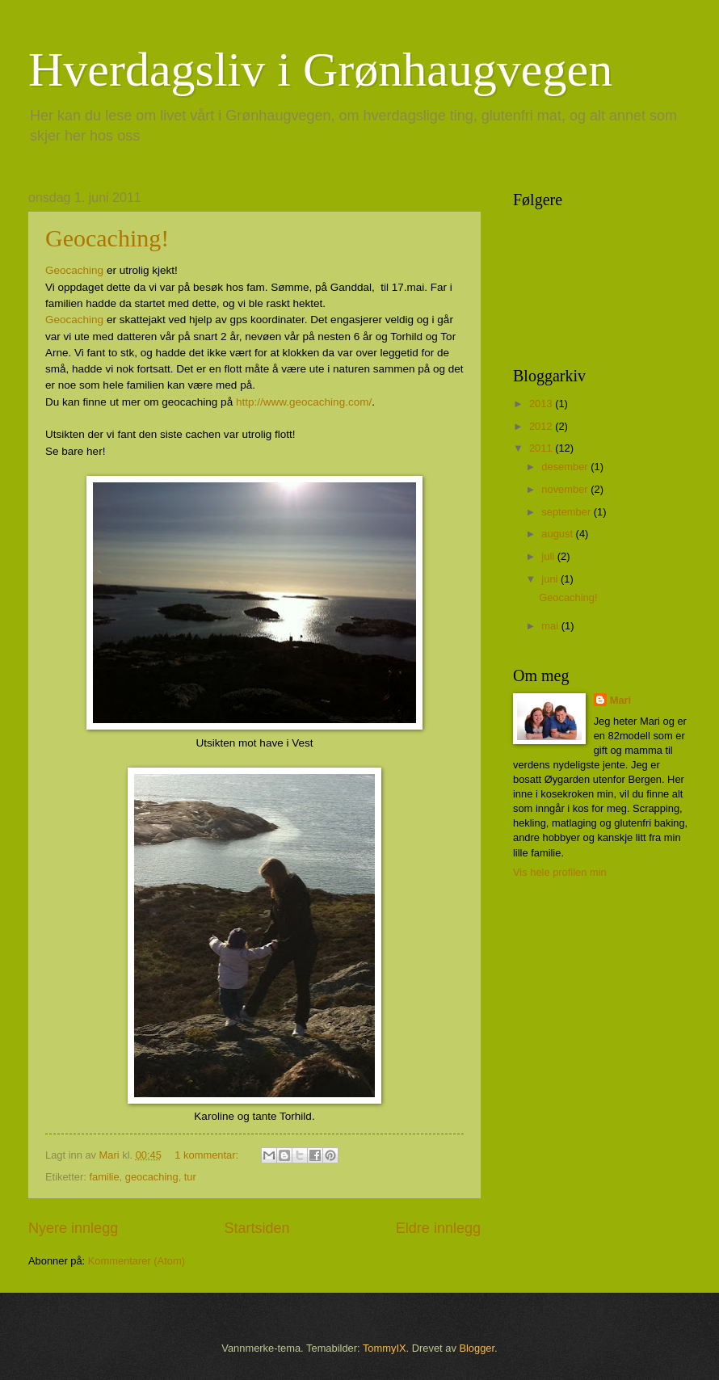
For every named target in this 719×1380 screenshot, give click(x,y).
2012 (542, 426)
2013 (542, 404)
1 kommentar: (207, 1155)
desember (566, 467)
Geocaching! (107, 238)
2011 (542, 448)
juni (551, 579)
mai (551, 626)
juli (549, 556)
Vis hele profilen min (560, 872)
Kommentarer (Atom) (136, 1261)
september (567, 512)
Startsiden (256, 1228)
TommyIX (384, 1348)
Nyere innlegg (73, 1228)
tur (190, 1177)
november (566, 489)
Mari (620, 700)
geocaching (152, 1177)
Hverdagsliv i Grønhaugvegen (320, 69)
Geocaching (74, 270)
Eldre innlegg (438, 1228)
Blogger (476, 1348)
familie (104, 1177)
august (558, 534)
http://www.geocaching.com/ (304, 402)
